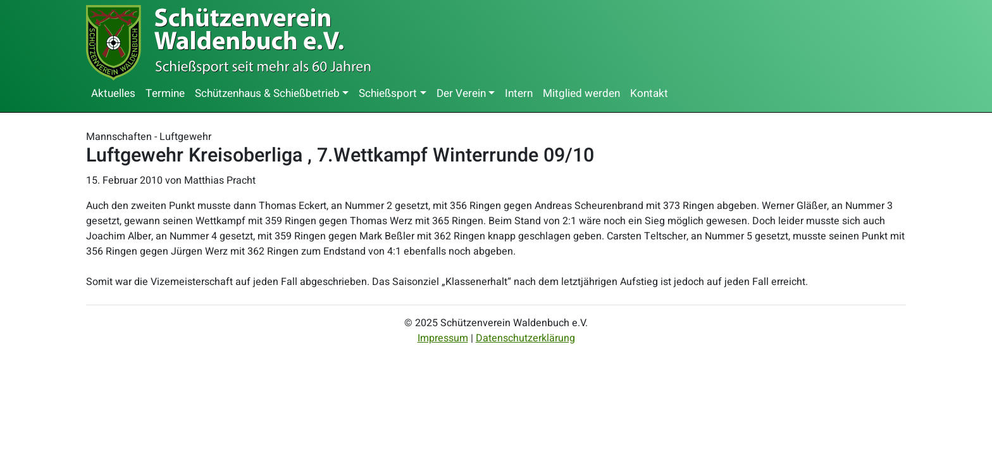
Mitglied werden (581, 93)
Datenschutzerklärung (525, 338)
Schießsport (388, 93)
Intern (519, 93)
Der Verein (461, 93)
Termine (165, 93)
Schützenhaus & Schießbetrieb (267, 93)
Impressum (443, 338)
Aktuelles (113, 93)
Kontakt (649, 93)
